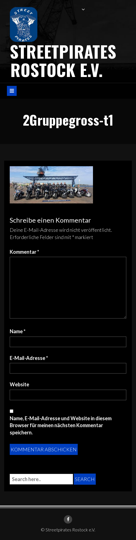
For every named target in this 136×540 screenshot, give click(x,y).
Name (18, 331)
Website (19, 384)
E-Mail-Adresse (29, 358)
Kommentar (24, 252)
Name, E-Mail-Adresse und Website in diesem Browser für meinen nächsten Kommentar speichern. (61, 425)
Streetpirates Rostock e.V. (63, 60)
